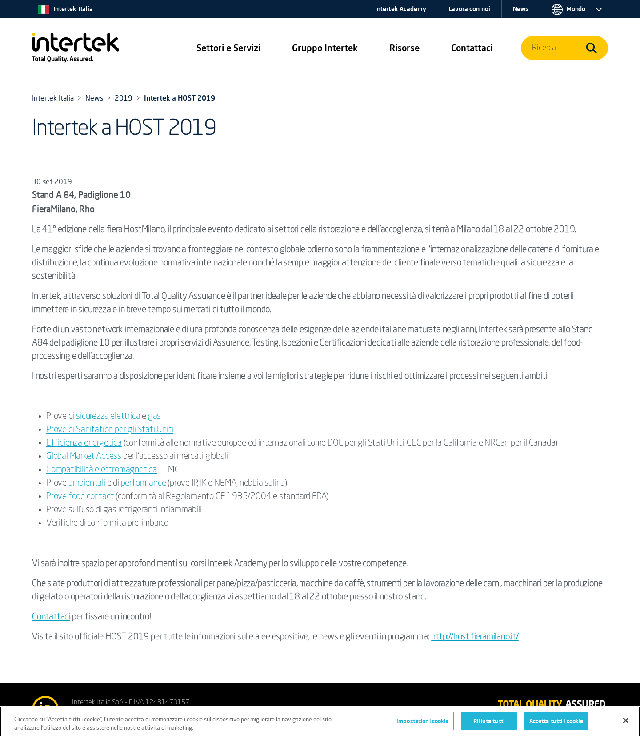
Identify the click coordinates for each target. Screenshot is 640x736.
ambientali (86, 483)
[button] (228, 48)
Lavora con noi (469, 9)
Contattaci (51, 617)
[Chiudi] (626, 722)
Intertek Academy (400, 9)
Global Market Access (83, 456)
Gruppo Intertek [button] (325, 47)
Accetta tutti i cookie (556, 723)
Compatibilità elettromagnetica (101, 470)
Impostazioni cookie (422, 723)
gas (154, 416)
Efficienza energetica (84, 443)
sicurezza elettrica (108, 416)
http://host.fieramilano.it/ (475, 637)
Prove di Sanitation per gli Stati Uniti (109, 430)
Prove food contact (80, 496)
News (520, 9)
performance (143, 483)
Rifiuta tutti (488, 723)
